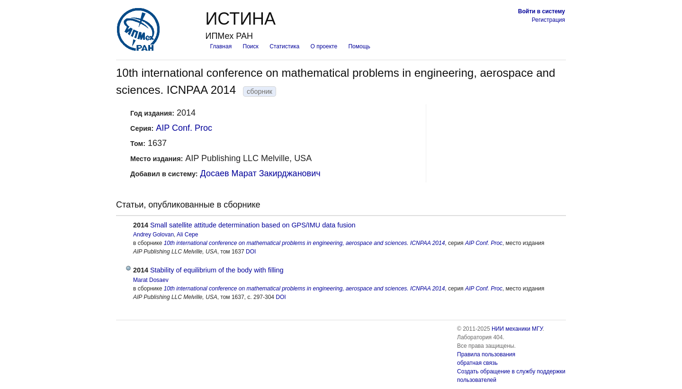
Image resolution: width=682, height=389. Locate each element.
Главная (221, 46)
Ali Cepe (187, 234)
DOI (251, 251)
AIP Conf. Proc (184, 128)
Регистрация (548, 20)
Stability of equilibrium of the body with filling (217, 270)
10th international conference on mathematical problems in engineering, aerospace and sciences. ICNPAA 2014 (304, 243)
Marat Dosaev (151, 280)
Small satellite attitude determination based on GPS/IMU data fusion (253, 225)
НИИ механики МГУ (517, 329)
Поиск (251, 46)
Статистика (284, 46)
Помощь (359, 46)
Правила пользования (486, 354)
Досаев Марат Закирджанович (260, 173)
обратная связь (477, 363)
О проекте (324, 46)
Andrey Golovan (153, 234)
